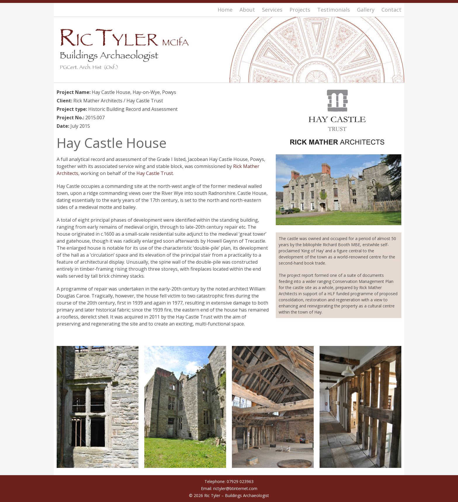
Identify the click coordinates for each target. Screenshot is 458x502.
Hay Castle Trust (154, 173)
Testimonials (333, 9)
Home (225, 9)
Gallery (365, 9)
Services (272, 9)
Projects (299, 9)
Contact (391, 9)
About (247, 9)
